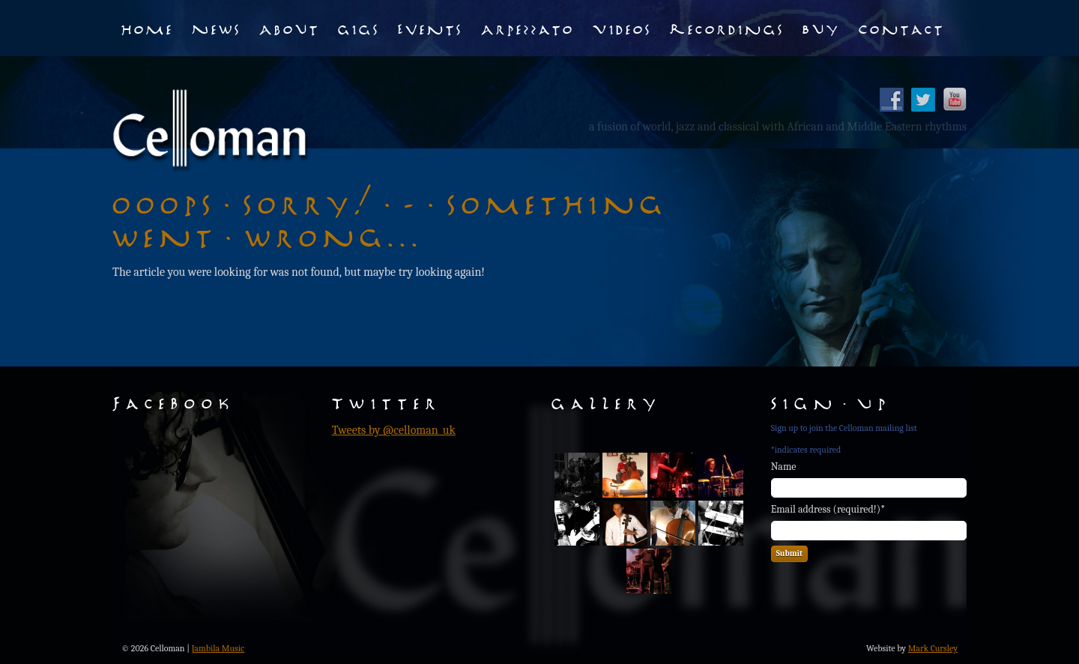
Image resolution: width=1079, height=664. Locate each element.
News (216, 27)
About (289, 27)
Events (430, 27)
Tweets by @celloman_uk (394, 430)
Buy (822, 27)
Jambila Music (218, 648)
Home (147, 27)
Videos (622, 27)
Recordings (727, 27)
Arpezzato (528, 27)
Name (784, 466)
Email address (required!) (828, 509)
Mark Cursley (933, 648)
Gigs (359, 27)
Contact (902, 27)
